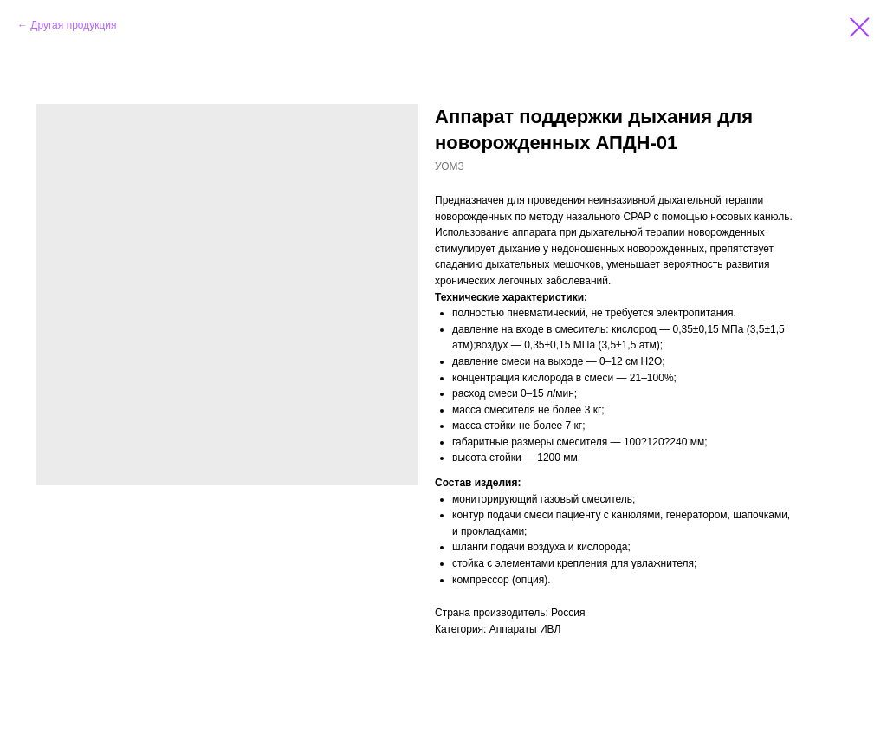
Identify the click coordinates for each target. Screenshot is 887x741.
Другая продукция (73, 25)
